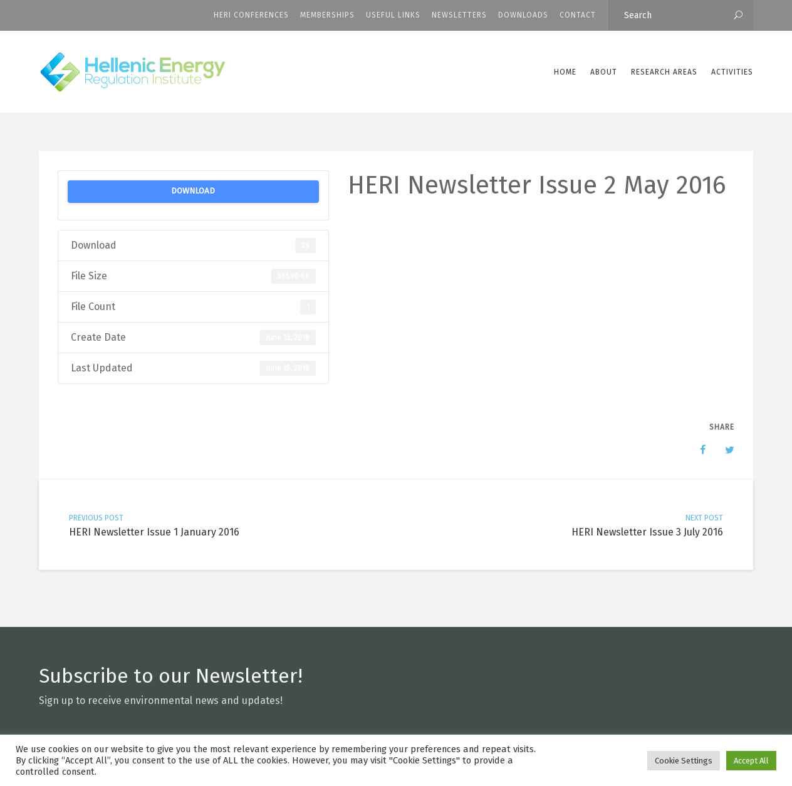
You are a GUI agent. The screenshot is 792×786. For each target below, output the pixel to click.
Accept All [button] (751, 760)
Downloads (523, 15)
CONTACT (578, 15)
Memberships (327, 15)
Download (193, 191)
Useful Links (393, 15)
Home (565, 72)
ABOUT (603, 72)
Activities (732, 72)
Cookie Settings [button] (683, 760)
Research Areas (664, 72)
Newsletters (459, 15)
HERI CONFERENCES (251, 15)
